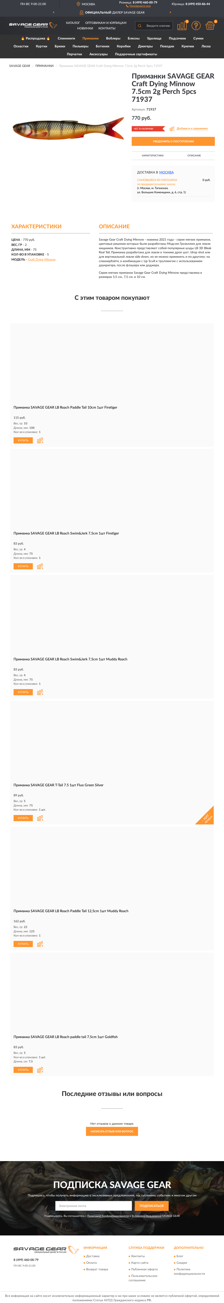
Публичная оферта (144, 1267)
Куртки (41, 46)
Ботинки (102, 46)
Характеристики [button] (152, 155)
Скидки (182, 1261)
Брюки (60, 46)
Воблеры (113, 38)
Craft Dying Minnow (42, 259)
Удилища (154, 38)
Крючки (188, 46)
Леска (206, 46)
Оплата (91, 1261)
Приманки (90, 38)
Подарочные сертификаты (136, 54)
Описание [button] (194, 155)
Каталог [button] (73, 23)
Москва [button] (166, 172)
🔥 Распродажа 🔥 (35, 38)
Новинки (85, 28)
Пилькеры (80, 46)
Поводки (167, 46)
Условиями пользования (146, 1214)
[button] (138, 5)
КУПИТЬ (23, 440)
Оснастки (21, 46)
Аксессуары (98, 54)
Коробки (124, 46)
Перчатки (74, 54)
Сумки (198, 38)
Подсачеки (177, 38)
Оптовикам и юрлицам (105, 23)
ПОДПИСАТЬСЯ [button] (152, 1204)
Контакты (107, 28)
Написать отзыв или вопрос (112, 1129)
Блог (180, 1254)
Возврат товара (97, 1267)
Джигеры (145, 46)
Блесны (134, 38)
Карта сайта (139, 1261)
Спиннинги (66, 38)
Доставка (93, 1254)
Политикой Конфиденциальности (108, 1214)
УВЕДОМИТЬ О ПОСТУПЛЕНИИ (173, 141)
